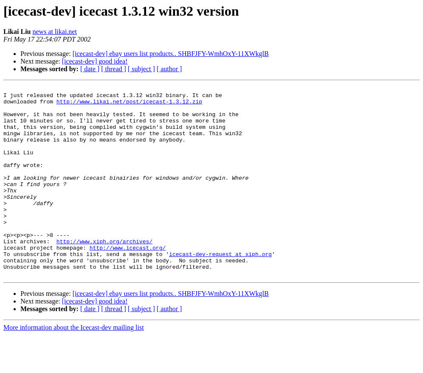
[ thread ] (113, 68)
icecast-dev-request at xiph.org (220, 288)
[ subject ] (141, 68)
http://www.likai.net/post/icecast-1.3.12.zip (129, 105)
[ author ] (169, 68)
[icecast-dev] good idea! (95, 61)
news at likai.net (54, 31)
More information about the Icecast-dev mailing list (73, 365)
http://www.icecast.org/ (128, 280)
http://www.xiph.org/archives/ (104, 273)
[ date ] (89, 68)
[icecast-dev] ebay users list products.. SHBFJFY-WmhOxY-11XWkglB (171, 53)
